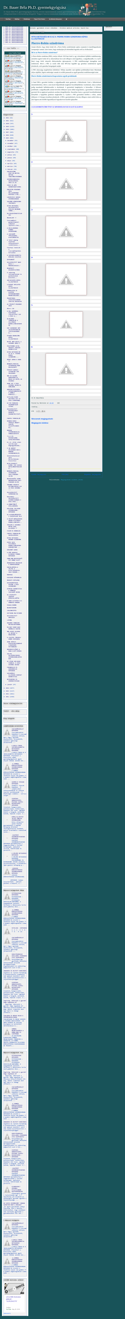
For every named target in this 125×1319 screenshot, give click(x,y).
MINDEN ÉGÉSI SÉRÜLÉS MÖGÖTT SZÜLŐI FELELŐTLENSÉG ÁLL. (13, 424)
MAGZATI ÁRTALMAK (13, 580)
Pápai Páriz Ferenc (39, 19)
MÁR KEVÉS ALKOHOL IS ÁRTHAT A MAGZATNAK (13, 633)
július (10, 155)
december (10, 140)
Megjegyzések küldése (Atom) (72, 480)
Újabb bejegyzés (38, 474)
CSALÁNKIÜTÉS (11, 610)
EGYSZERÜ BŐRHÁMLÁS (14, 577)
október (10, 146)
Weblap (17, 19)
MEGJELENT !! (11, 218)
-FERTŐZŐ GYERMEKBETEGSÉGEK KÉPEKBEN (18, 837)
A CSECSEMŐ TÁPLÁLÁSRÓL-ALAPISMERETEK (13, 236)
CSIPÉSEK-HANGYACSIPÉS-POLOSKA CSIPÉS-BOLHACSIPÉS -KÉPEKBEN (17, 802)
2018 (8, 129)
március (10, 166)
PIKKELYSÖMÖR (11, 605)
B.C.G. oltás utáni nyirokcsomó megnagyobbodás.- (14, 444)
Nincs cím (10, 308)
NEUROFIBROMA (11, 608)
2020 (8, 123)
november (10, 143)
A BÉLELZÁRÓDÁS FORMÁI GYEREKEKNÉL (12, 230)
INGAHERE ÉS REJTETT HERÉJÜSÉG (15, 971)
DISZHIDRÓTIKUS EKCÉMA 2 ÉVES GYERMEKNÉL (13, 584)
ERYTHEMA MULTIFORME (14, 613)
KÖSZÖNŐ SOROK (12, 550)
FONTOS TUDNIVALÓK (13, 418)
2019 (8, 126)
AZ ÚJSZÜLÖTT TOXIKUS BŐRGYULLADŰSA (13, 596)
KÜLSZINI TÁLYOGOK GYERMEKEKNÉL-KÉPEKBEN (13, 510)
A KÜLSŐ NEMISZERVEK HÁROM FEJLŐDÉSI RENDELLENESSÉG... (14, 520)
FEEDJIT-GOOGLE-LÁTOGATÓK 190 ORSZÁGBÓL (13, 371)
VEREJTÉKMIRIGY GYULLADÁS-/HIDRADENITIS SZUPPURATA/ (19, 956)
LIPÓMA (9, 620)
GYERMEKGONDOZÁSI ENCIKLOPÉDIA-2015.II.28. (13, 181)
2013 (8, 691)
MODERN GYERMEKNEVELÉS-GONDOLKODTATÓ (13, 432)
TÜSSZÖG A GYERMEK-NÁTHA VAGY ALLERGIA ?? (14, 526)
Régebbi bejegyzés (92, 474)
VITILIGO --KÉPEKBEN (19, 928)
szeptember (11, 149)
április (10, 163)
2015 (8, 138)
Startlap (8, 19)
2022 (8, 118)
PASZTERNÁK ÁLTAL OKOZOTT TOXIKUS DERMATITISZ (13, 347)
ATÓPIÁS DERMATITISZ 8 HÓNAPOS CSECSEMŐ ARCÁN (14, 590)
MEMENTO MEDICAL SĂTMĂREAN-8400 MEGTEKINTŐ (13, 365)
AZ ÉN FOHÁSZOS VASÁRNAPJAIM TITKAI (12, 405)
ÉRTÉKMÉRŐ (10, 259)
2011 (8, 697)
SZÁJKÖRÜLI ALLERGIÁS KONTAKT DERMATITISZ (14, 675)
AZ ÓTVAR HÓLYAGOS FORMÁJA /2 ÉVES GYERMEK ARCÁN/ (13, 663)
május (9, 161)
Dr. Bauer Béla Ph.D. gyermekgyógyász (35, 7)
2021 (8, 121)
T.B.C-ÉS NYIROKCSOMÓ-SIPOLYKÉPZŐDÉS (13, 438)
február (10, 169)
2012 (8, 694)
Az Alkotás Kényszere (55, 19)
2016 (8, 135)
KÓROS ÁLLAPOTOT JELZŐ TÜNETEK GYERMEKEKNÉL (17, 818)
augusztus (11, 152)
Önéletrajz (27, 19)
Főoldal (65, 474)
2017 (8, 132)
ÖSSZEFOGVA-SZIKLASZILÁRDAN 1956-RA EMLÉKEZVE (14, 300)
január (10, 684)
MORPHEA (9, 575)
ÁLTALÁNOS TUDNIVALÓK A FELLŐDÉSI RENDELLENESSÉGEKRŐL (14, 322)
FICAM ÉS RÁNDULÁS (13, 531)
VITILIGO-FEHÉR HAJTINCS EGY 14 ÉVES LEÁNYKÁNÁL (13, 399)
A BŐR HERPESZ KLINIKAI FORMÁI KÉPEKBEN (13, 554)
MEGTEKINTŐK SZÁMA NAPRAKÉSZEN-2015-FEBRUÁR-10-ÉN (14, 480)
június (10, 158)
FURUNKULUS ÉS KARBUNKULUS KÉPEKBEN (12, 669)
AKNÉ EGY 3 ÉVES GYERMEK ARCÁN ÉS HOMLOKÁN (14, 385)
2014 (8, 688)
